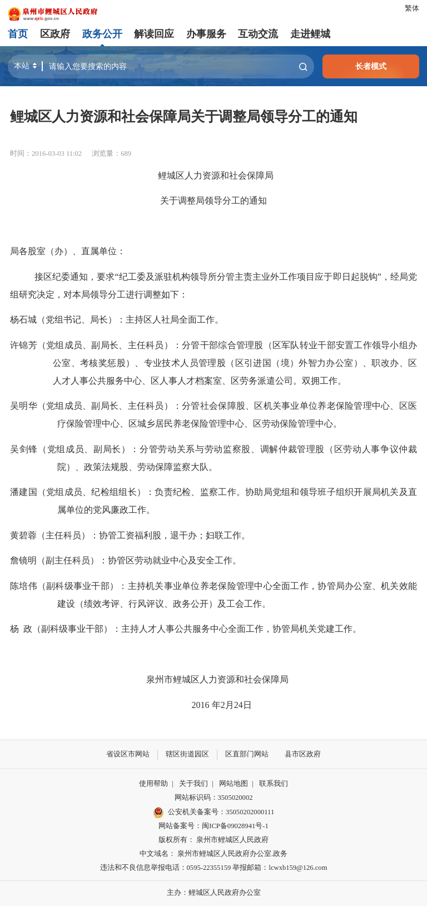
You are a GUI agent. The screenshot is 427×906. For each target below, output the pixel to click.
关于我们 (193, 784)
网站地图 (233, 784)
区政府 (55, 33)
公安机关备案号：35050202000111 (213, 812)
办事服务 (206, 33)
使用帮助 (153, 784)
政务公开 (102, 33)
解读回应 (154, 33)
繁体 (412, 8)
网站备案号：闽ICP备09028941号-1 (213, 826)
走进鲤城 (310, 33)
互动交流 (258, 33)
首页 (18, 33)
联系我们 (273, 784)
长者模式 (370, 66)
